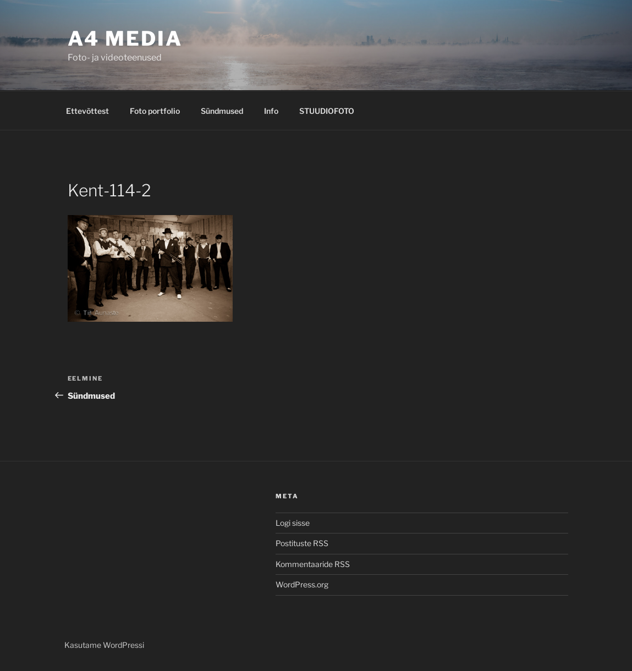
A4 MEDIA (125, 38)
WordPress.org (302, 584)
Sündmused (222, 111)
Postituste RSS (302, 543)
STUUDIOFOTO (326, 111)
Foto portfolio (155, 111)
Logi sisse (293, 522)
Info (271, 111)
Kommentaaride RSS (313, 564)
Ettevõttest (87, 111)
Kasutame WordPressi (104, 645)
